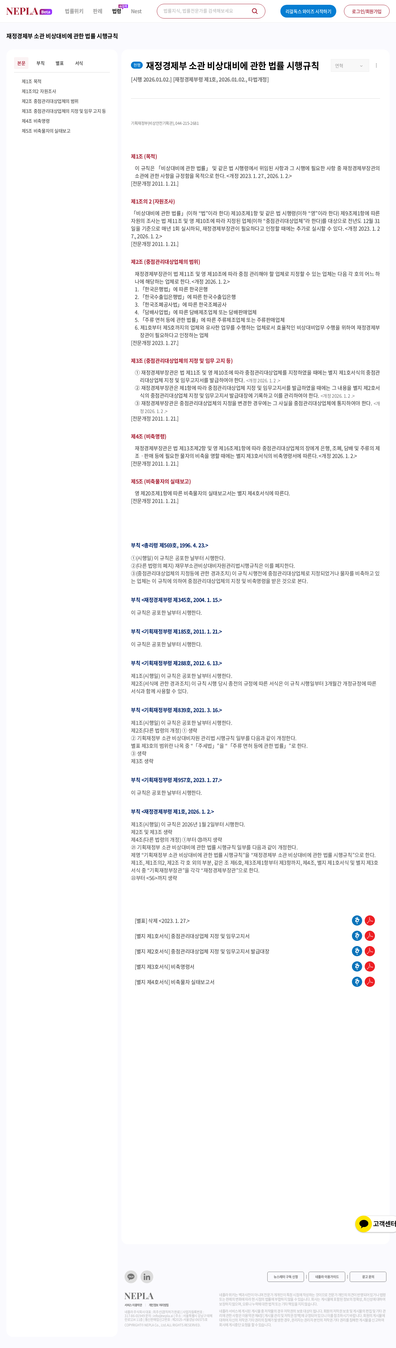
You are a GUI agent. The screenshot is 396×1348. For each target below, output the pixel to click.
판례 (97, 11)
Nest (136, 11)
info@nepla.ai (163, 1315)
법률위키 (74, 11)
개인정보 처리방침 (159, 1305)
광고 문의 (368, 1276)
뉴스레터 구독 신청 (286, 1276)
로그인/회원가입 (367, 11)
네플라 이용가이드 (327, 1276)
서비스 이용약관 (133, 1305)
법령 (116, 11)
